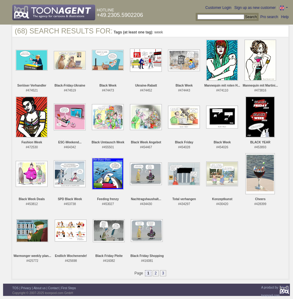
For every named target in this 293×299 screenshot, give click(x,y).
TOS (15, 288)
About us (39, 288)
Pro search (269, 17)
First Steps (68, 288)
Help (285, 17)
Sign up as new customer (255, 8)
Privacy (26, 288)
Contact (53, 288)
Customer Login (218, 8)
